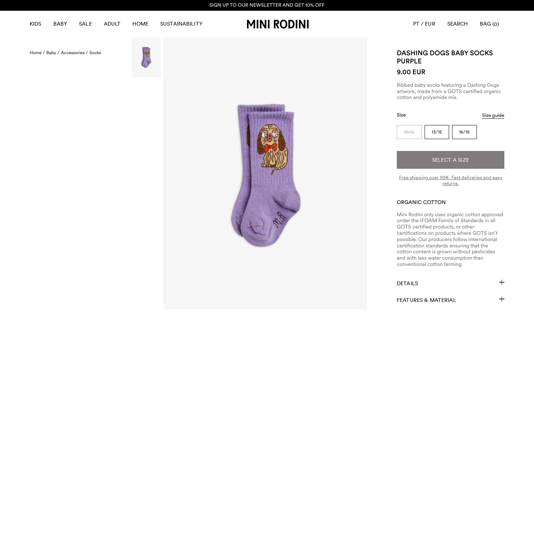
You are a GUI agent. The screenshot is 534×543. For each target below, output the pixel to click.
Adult (112, 24)
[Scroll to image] (146, 57)
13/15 (437, 132)
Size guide (493, 115)
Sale (85, 24)
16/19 (464, 132)
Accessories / (74, 52)
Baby (60, 24)
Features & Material (450, 299)
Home (140, 24)
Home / (37, 52)
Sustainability (181, 24)
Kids (36, 24)
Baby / (52, 52)
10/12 (409, 132)
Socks (95, 52)
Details (450, 283)
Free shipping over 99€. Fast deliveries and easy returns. (450, 180)
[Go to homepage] (277, 24)
